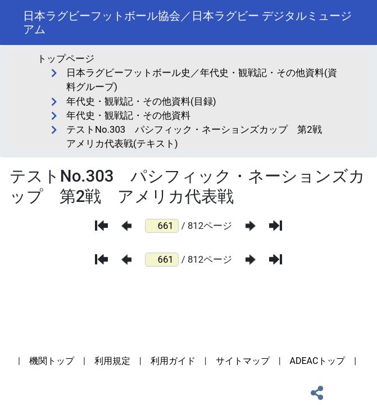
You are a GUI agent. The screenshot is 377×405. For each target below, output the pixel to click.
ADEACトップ (318, 361)
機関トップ (51, 361)
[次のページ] (251, 225)
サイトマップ (243, 361)
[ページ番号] (162, 226)
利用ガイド (173, 361)
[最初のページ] (101, 225)
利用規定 (112, 361)
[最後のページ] (275, 225)
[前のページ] (126, 225)
